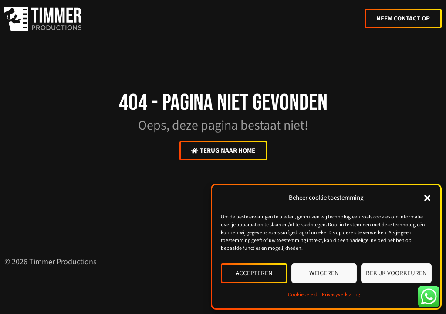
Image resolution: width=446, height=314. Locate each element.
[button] (427, 198)
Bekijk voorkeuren (396, 273)
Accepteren (254, 273)
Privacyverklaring (341, 294)
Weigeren (324, 273)
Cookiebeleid (303, 294)
